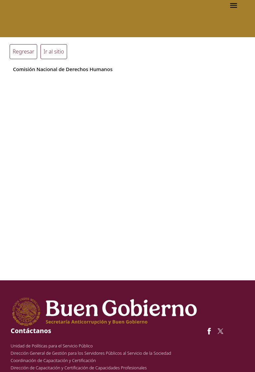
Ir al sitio (53, 51)
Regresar (23, 51)
